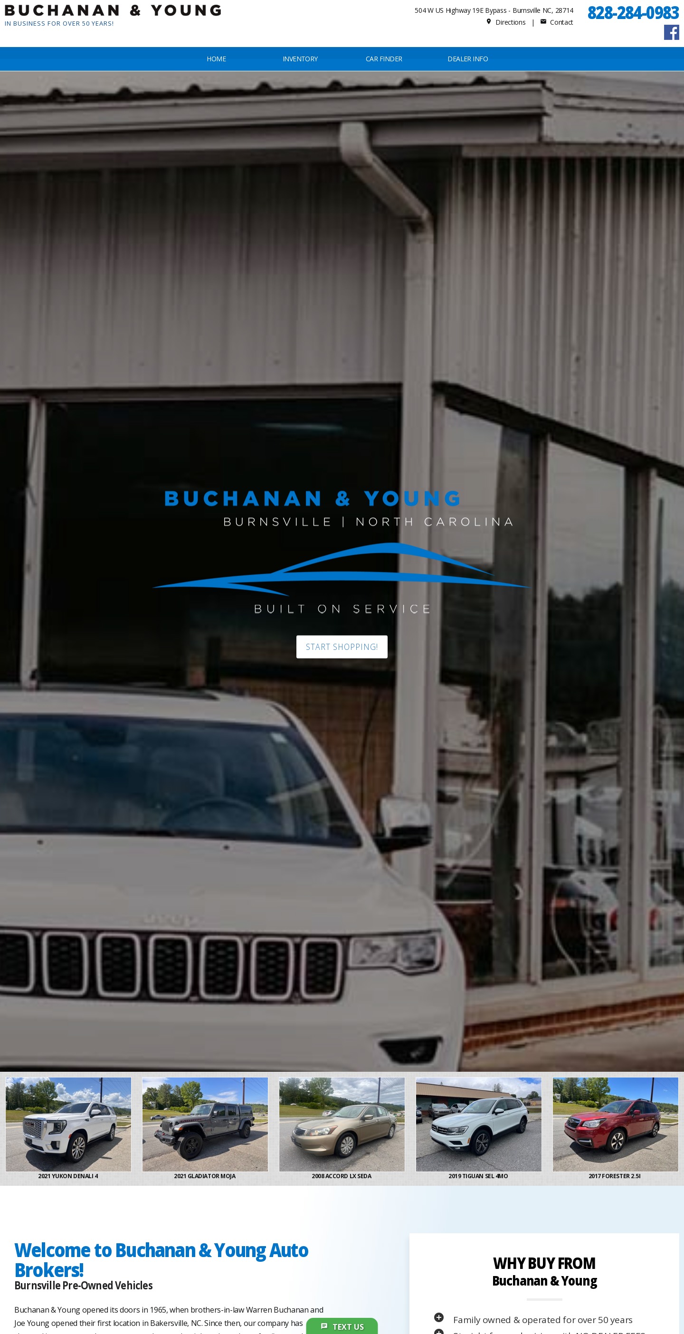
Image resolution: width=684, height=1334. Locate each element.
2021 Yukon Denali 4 (68, 1176)
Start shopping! (342, 647)
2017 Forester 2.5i (616, 1176)
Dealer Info (467, 58)
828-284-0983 (633, 12)
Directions (505, 22)
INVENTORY (300, 58)
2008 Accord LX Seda (342, 1176)
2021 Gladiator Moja (205, 1176)
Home (216, 58)
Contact (556, 22)
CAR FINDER (384, 58)
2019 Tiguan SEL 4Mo (478, 1176)
